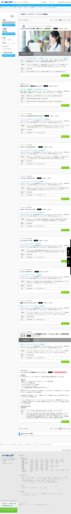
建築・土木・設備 (50, 480)
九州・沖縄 (24, 470)
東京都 (15, 7)
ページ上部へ (67, 450)
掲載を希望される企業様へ (65, 2)
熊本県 (47, 470)
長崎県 (42, 470)
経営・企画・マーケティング (27, 478)
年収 (3, 39)
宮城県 (47, 459)
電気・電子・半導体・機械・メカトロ (56, 478)
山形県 (57, 459)
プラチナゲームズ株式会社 (26, 113)
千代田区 (19, 7)
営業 (23, 477)
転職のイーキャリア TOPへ (8, 463)
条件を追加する (9, 55)
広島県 (47, 467)
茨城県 (32, 461)
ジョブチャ (35, 495)
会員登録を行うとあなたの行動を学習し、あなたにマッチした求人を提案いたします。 (35, 5)
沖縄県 (68, 470)
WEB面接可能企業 (6, 505)
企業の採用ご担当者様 (39, 504)
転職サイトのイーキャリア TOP (6, 7)
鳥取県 (32, 467)
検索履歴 (68, 263)
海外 (31, 471)
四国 (23, 468)
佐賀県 (37, 470)
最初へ (52, 20)
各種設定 (24, 487)
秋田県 (52, 459)
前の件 (57, 20)
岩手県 (42, 459)
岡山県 (42, 467)
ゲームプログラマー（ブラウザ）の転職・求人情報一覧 (46, 7)
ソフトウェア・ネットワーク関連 (43, 477)
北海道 (32, 459)
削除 (14, 22)
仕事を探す (26, 2)
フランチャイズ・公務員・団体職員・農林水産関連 (47, 482)
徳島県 (32, 468)
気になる (66, 75)
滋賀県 (32, 465)
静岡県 (37, 464)
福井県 (47, 462)
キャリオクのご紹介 (43, 487)
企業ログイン (47, 504)
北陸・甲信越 (24, 462)
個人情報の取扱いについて (21, 504)
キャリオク (33, 493)
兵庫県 (47, 465)
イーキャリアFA (25, 493)
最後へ (68, 20)
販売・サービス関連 (30, 477)
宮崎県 (57, 470)
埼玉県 (47, 461)
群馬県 (42, 461)
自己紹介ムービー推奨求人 (7, 503)
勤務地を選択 (9, 33)
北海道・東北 (24, 459)
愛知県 (42, 464)
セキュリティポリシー (31, 504)
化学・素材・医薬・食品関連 (27, 480)
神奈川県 (62, 461)
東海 (23, 464)
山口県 (52, 467)
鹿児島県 (62, 470)
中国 (23, 467)
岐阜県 (32, 464)
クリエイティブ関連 (63, 477)
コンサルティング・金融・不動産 (28, 482)
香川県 (37, 468)
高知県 (47, 468)
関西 (23, 465)
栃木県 (37, 461)
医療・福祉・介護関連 (40, 480)
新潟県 (32, 462)
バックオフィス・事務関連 (41, 478)
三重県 (47, 464)
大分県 (52, 470)
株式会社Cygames (24, 370)
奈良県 (52, 465)
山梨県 (52, 462)
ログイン (53, 2)
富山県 (37, 462)
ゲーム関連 (25, 7)
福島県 (62, 459)
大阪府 (42, 465)
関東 (23, 461)
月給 (9, 39)
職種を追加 (9, 24)
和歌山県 (57, 465)
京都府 (37, 465)
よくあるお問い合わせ (32, 487)
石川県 (42, 462)
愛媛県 (42, 468)
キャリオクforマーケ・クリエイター (56, 493)
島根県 (37, 467)
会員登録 (44, 2)
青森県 (37, 459)
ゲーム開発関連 (31, 7)
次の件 (63, 20)
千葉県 (52, 461)
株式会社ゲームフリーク (25, 84)
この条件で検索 (9, 510)
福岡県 (32, 470)
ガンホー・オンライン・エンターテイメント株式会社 (36, 26)
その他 (23, 471)
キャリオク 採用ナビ (26, 495)
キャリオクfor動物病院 (42, 493)
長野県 (57, 462)
